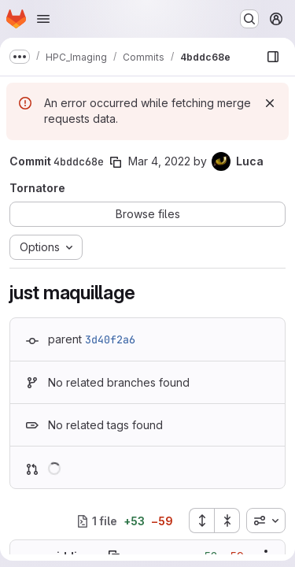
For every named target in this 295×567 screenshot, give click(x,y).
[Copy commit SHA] (115, 162)
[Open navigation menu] (43, 19)
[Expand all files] (201, 520)
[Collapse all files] (227, 520)
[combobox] (266, 520)
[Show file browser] (273, 56)
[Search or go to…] (249, 18)
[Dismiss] (269, 103)
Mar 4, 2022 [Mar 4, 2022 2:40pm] (159, 161)
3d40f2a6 (110, 339)
